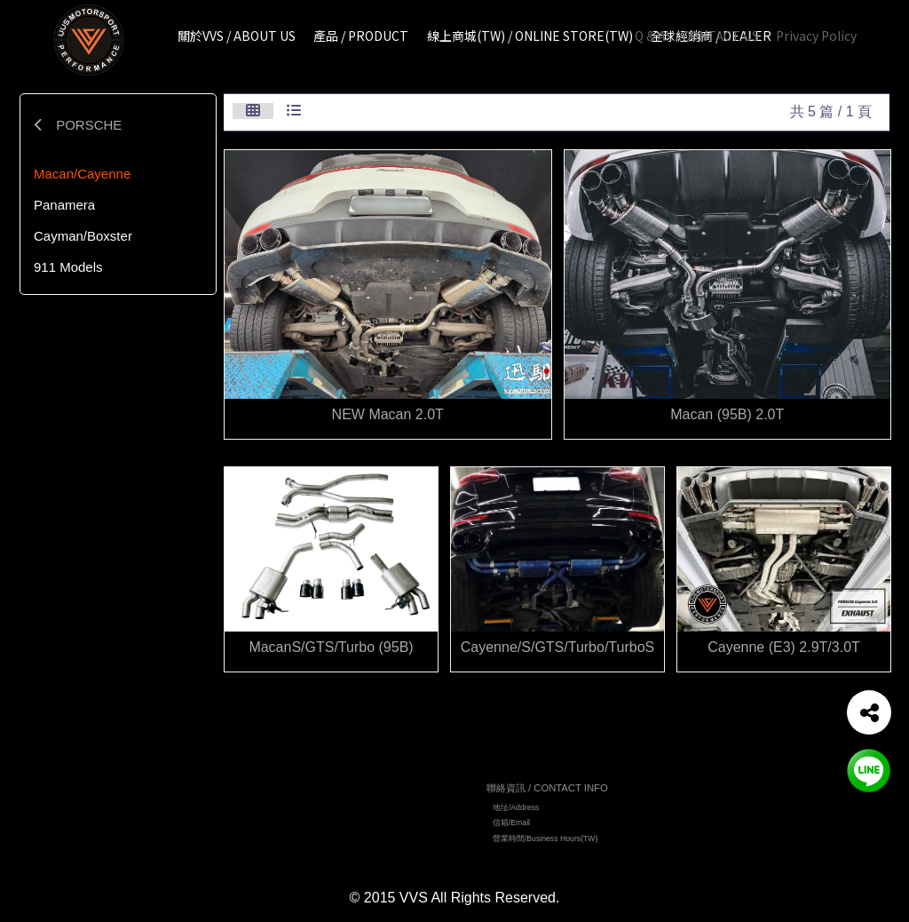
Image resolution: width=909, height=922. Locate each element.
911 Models (68, 266)
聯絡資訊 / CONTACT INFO (547, 790)
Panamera (64, 204)
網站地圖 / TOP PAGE (350, 784)
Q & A (650, 35)
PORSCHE (78, 124)
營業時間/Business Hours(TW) (545, 841)
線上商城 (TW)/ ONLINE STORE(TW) (372, 835)
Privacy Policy (816, 35)
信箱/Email (511, 826)
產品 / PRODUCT (337, 819)
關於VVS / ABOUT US (345, 803)
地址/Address (516, 810)
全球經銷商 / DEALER (345, 850)
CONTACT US (720, 35)
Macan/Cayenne (82, 173)
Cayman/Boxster (83, 235)
